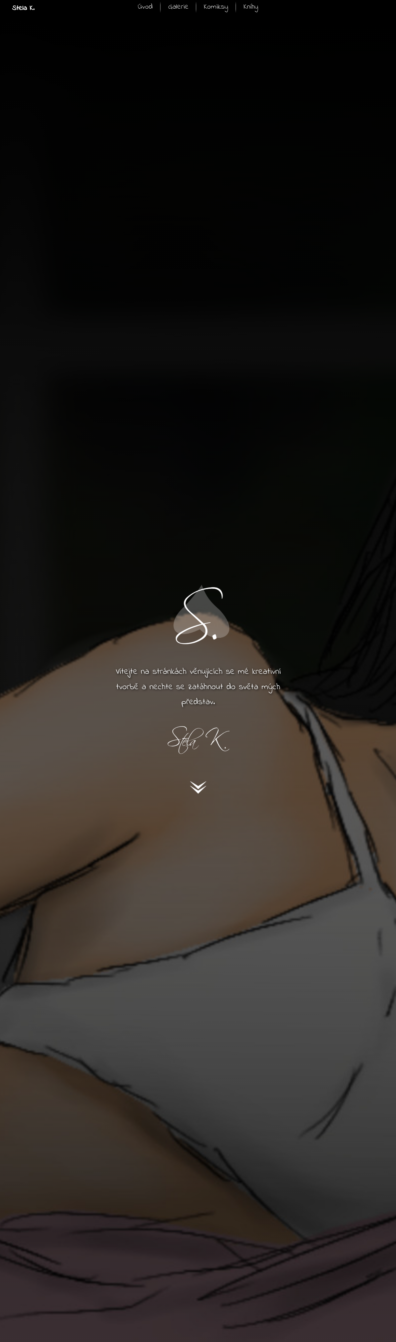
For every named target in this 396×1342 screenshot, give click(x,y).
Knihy (251, 7)
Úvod (145, 7)
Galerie (178, 7)
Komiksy (216, 7)
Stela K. (23, 8)
